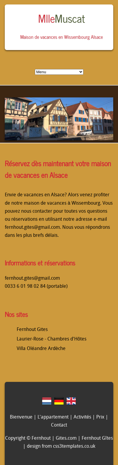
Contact (59, 425)
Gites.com (66, 438)
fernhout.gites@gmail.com (32, 227)
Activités (82, 417)
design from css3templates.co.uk (61, 446)
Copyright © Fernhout (28, 438)
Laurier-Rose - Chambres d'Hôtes (51, 339)
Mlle (61, 18)
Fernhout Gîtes (97, 438)
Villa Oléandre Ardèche (41, 348)
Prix (100, 417)
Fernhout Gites (32, 329)
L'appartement (53, 417)
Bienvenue (21, 417)
